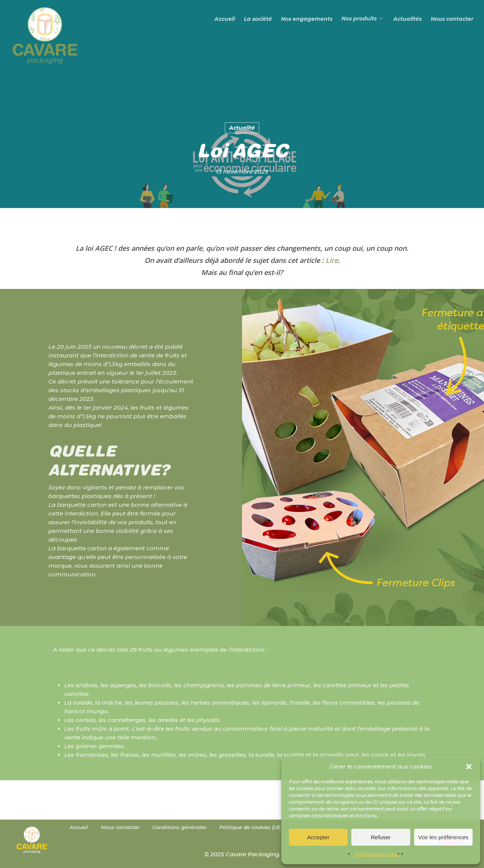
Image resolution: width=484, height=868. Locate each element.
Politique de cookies (377, 854)
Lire (332, 260)
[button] (469, 766)
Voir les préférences (443, 837)
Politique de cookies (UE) (250, 827)
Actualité (242, 127)
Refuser (381, 837)
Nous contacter (120, 827)
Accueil (79, 827)
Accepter (318, 837)
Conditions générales (179, 827)
